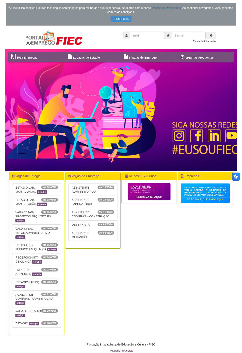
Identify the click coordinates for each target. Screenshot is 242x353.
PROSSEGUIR (121, 19)
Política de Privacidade (166, 8)
